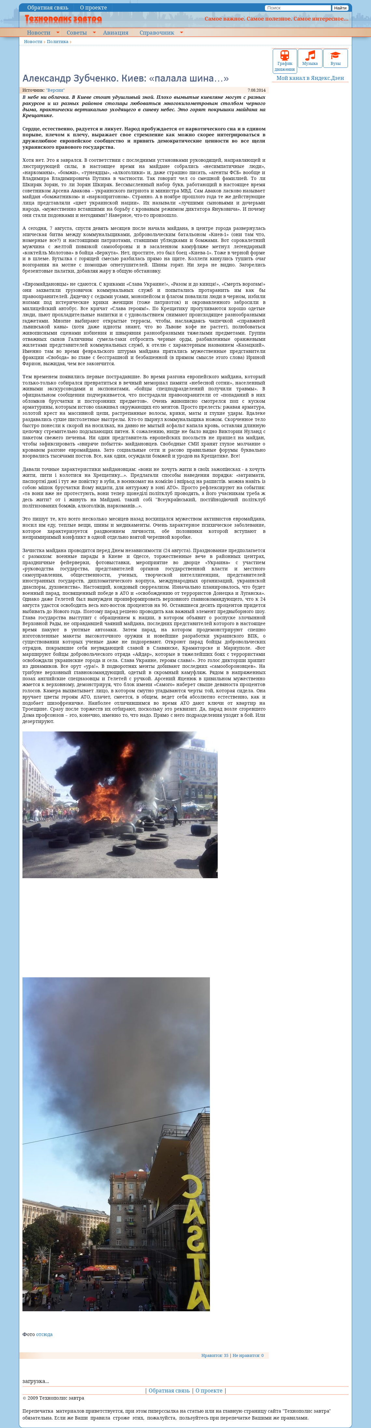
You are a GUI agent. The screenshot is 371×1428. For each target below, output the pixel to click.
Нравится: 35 (214, 1355)
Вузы (335, 58)
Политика (57, 41)
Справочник (157, 32)
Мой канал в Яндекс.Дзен (310, 78)
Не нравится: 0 (248, 1355)
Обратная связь (48, 7)
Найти (340, 8)
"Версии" (55, 90)
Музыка (310, 58)
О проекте (93, 7)
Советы (77, 32)
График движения (285, 61)
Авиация (115, 32)
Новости (38, 32)
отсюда (44, 1334)
